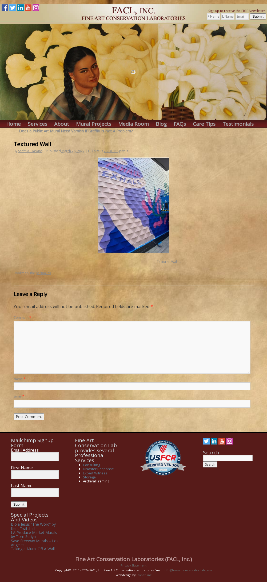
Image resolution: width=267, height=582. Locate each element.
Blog (161, 124)
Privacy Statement (133, 565)
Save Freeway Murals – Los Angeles (34, 542)
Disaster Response (98, 468)
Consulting (91, 464)
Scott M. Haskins (30, 151)
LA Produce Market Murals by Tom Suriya (34, 534)
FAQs (180, 124)
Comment (22, 317)
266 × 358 (111, 151)
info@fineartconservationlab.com (188, 570)
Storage (89, 477)
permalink (43, 273)
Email (19, 396)
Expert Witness (95, 473)
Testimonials (238, 124)
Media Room (133, 124)
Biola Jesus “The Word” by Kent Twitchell (33, 526)
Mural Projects (93, 124)
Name (19, 379)
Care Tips (204, 124)
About (61, 124)
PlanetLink (144, 575)
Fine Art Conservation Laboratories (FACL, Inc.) (133, 559)
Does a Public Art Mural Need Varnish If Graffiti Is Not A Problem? (73, 130)
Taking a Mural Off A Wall (33, 548)
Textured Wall (167, 261)
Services (37, 124)
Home (13, 124)
